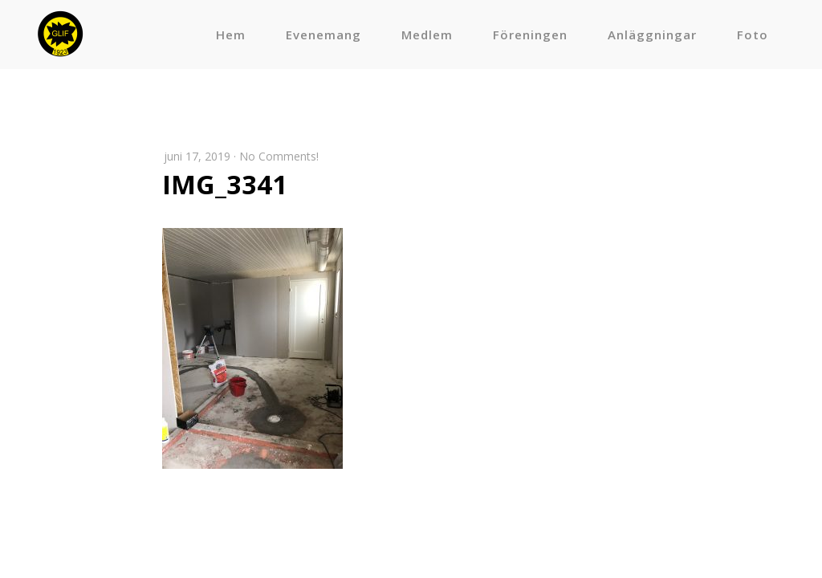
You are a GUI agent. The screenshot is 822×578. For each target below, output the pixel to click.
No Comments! (279, 156)
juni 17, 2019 (197, 156)
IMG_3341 (224, 184)
